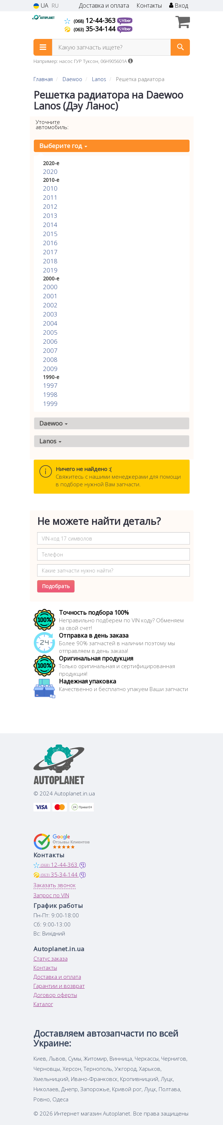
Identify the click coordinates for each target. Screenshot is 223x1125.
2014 (50, 224)
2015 (50, 234)
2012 (50, 206)
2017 (50, 252)
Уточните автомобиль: (52, 124)
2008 (50, 359)
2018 (50, 261)
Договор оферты (55, 994)
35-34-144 (90, 28)
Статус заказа (50, 958)
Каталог (43, 1004)
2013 (50, 215)
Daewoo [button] (53, 423)
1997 (50, 385)
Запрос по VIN (51, 895)
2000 (50, 287)
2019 (50, 270)
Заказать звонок (54, 885)
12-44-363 (90, 20)
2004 (50, 323)
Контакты (149, 5)
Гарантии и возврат (59, 985)
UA (40, 5)
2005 (50, 332)
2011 (50, 197)
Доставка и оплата (104, 5)
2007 (50, 350)
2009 (50, 368)
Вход (178, 5)
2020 (50, 171)
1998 (50, 394)
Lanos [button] (50, 441)
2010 (50, 188)
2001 (50, 296)
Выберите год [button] (63, 145)
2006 (50, 341)
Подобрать (56, 586)
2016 (50, 243)
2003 (50, 314)
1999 (50, 403)
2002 (50, 305)
